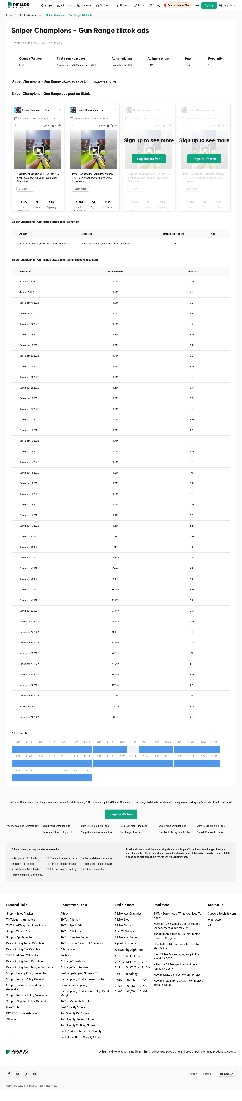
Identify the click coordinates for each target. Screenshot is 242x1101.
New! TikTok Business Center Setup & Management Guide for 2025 (177, 926)
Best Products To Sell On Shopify (80, 1031)
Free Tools (12, 1007)
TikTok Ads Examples (128, 913)
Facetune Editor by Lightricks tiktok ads (61, 832)
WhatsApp (214, 919)
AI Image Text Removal (74, 967)
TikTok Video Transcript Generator (81, 943)
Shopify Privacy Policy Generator (26, 973)
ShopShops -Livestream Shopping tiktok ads (100, 832)
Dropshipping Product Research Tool (83, 979)
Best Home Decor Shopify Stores (80, 1037)
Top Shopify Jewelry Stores (77, 1019)
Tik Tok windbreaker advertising (63, 858)
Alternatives (67, 949)
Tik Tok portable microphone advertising (98, 858)
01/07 (143, 991)
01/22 (143, 980)
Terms (207, 1074)
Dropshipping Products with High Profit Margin (84, 993)
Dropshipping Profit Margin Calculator (29, 967)
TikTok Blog (122, 919)
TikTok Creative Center (74, 937)
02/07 (118, 980)
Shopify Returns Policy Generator (26, 995)
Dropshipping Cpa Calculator (24, 949)
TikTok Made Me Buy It (74, 1001)
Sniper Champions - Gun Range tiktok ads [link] (69, 15)
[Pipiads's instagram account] (34, 1074)
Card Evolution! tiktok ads (56, 825)
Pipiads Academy (125, 943)
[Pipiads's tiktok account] (26, 1074)
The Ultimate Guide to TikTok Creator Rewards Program (177, 936)
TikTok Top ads (124, 925)
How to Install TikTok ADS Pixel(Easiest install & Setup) (178, 983)
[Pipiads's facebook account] (9, 1074)
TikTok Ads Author (126, 937)
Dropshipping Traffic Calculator (25, 943)
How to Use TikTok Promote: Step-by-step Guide (177, 946)
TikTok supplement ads (93, 869)
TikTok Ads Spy (70, 919)
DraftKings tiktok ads (131, 832)
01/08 (131, 991)
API (210, 925)
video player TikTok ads (24, 858)
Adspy (64, 913)
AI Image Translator (72, 961)
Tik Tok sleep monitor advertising (98, 863)
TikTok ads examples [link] (30, 15)
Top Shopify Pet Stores (74, 1013)
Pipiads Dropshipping (73, 985)
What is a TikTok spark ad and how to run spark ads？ (177, 966)
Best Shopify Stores (72, 1007)
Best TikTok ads (125, 931)
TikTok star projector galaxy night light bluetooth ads (63, 869)
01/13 (131, 985)
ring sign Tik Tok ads (23, 863)
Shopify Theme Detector (21, 931)
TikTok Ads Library (72, 931)
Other (145, 967)
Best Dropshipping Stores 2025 (79, 973)
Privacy (192, 1074)
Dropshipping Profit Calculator (25, 961)
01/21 (118, 985)
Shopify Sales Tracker (19, 913)
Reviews (65, 955)
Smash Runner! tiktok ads (211, 832)
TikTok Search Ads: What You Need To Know (177, 915)
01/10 (143, 985)
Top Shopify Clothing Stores (77, 1025)
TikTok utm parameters (20, 919)
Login (196, 5)
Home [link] (10, 15)
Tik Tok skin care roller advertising (63, 863)
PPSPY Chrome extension (22, 1013)
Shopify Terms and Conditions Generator (25, 987)
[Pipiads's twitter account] (17, 1074)
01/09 (118, 991)
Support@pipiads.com (222, 913)
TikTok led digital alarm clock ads (29, 874)
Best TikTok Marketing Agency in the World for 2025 (176, 956)
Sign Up (209, 5)
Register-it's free (148, 159)
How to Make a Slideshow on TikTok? (177, 974)
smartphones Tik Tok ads (25, 869)
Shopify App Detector (19, 937)
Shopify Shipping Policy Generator (27, 1001)
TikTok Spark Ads (71, 925)
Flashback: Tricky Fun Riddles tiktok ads (177, 832)
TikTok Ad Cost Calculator (22, 955)
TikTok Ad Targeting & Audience (26, 925)
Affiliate (11, 1019)
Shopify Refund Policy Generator (26, 979)
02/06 (131, 980)
